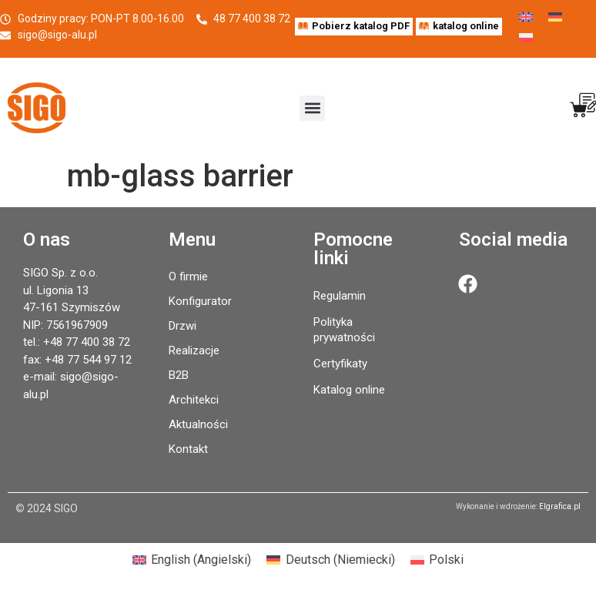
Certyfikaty (340, 363)
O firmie (188, 276)
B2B (179, 375)
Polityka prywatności (344, 329)
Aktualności (198, 424)
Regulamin (339, 296)
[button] (312, 108)
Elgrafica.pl (560, 506)
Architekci (194, 400)
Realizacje (194, 350)
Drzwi (182, 326)
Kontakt (188, 449)
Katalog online (349, 390)
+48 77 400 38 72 (86, 342)
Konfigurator (200, 301)
